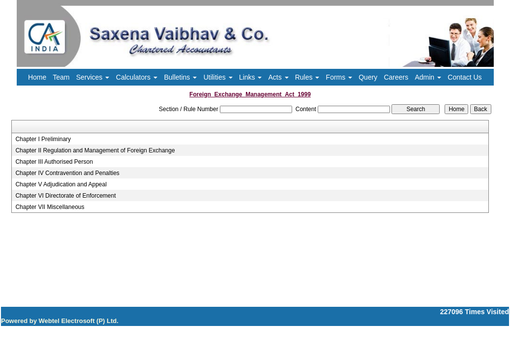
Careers (396, 77)
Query (368, 77)
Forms (339, 77)
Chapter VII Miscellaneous (49, 207)
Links (250, 77)
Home (37, 77)
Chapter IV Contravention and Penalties (67, 173)
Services (93, 77)
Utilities (218, 77)
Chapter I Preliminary (43, 139)
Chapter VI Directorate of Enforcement (65, 195)
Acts (279, 77)
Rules (307, 77)
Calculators (136, 77)
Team (61, 77)
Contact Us (464, 77)
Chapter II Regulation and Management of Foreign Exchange (95, 150)
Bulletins (180, 77)
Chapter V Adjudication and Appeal (60, 184)
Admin (428, 77)
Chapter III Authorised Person (53, 161)
